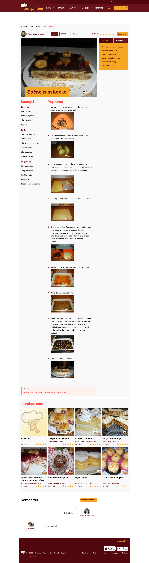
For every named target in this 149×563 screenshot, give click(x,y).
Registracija (115, 2)
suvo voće (63, 392)
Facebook (85, 553)
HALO (34, 556)
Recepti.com (32, 7)
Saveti (73, 8)
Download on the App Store (110, 548)
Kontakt (63, 553)
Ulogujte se (124, 2)
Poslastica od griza (61, 467)
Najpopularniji (121, 40)
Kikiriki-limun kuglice (115, 467)
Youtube (104, 553)
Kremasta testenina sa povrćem (113, 47)
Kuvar (48, 8)
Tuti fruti (34, 426)
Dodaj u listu (122, 34)
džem (40, 392)
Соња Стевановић (40, 34)
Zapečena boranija (109, 62)
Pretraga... (109, 7)
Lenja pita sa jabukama (111, 58)
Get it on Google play (122, 548)
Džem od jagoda (108, 65)
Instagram (115, 553)
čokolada (29, 392)
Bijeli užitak (88, 467)
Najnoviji (106, 40)
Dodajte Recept (121, 8)
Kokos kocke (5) (88, 426)
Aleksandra (31, 529)
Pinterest (125, 553)
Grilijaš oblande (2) (115, 426)
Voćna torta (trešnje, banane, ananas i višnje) (34, 467)
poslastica (51, 392)
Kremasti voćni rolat (110, 51)
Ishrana (60, 8)
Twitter (95, 553)
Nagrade (99, 8)
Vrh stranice (122, 541)
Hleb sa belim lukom (109, 54)
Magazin (85, 8)
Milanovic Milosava (87, 515)
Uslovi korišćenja (48, 553)
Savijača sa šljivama (61, 426)
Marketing (57, 553)
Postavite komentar (88, 500)
